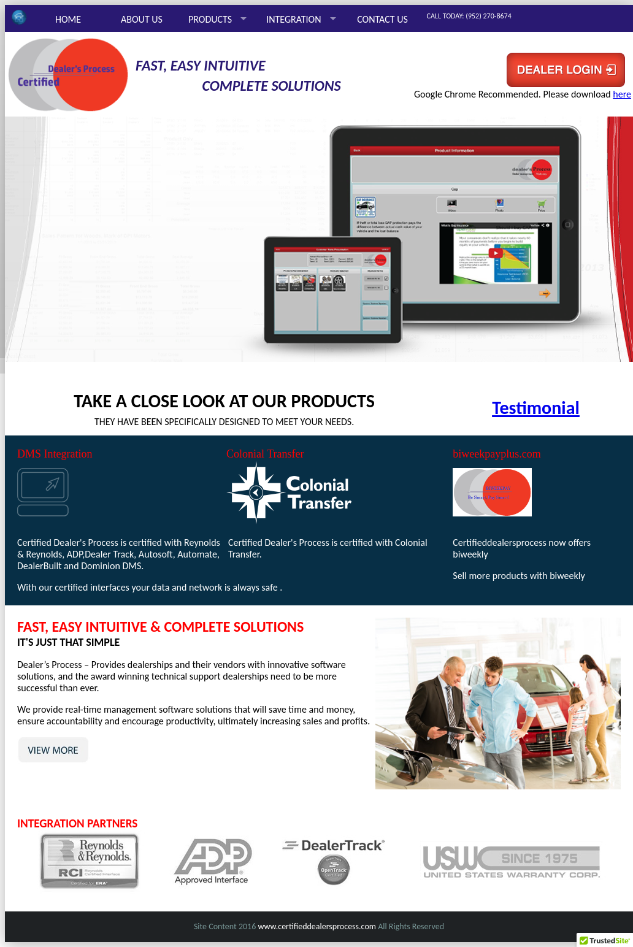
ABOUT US (142, 19)
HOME (68, 19)
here (622, 94)
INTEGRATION (293, 19)
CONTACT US (382, 19)
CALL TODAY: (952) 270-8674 (469, 16)
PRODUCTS (210, 19)
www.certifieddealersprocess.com (317, 926)
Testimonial (536, 407)
